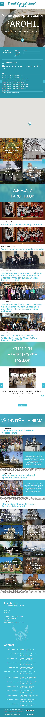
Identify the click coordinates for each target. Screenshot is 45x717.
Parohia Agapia (6, 90)
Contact (6, 612)
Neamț (18, 52)
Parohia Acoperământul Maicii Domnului (12, 76)
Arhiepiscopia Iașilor (10, 618)
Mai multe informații (8, 715)
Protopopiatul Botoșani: (12, 691)
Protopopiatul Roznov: (13, 682)
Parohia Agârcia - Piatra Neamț (10, 92)
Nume (25, 50)
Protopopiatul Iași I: (13, 649)
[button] (29, 124)
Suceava (18, 56)
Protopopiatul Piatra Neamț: (11, 671)
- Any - (10, 62)
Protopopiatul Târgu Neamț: (11, 677)
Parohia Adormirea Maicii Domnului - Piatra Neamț (15, 80)
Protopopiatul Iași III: (13, 658)
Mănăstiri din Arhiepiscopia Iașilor (14, 622)
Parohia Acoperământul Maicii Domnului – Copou (15, 78)
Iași (17, 50)
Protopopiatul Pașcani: (13, 663)
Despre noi (7, 610)
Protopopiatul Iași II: (13, 654)
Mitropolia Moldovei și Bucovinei (13, 616)
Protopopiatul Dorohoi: (13, 695)
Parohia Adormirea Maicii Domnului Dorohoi (13, 82)
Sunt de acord (30, 710)
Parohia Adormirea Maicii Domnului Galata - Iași (15, 84)
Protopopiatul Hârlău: (13, 667)
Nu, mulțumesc (30, 714)
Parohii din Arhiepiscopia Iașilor (22, 5)
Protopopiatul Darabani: (12, 699)
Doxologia (7, 620)
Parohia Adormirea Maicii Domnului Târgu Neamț (15, 86)
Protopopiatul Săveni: (13, 704)
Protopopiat (8, 52)
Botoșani (18, 54)
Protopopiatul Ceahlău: (13, 686)
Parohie (7, 50)
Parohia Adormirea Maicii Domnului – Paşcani (14, 88)
